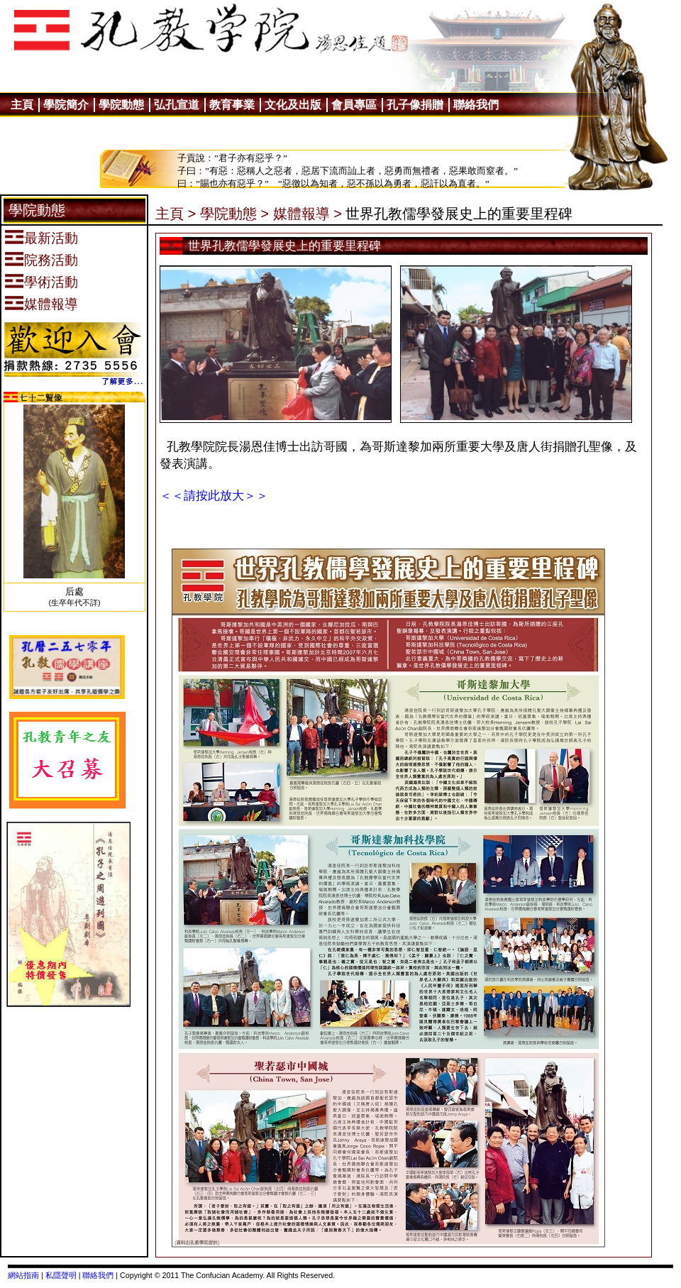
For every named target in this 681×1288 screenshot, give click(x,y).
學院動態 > (234, 213)
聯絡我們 (98, 1275)
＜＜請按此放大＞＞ (214, 495)
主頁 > (175, 213)
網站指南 (23, 1275)
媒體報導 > (307, 213)
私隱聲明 (61, 1275)
